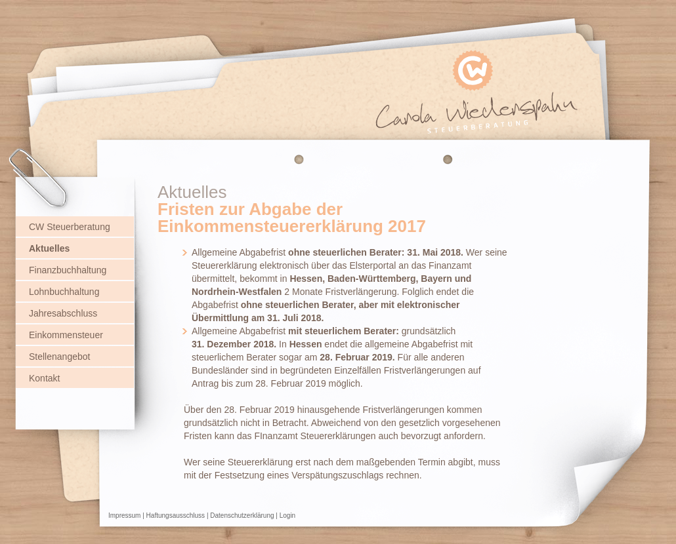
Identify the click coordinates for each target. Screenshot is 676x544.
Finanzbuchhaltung (67, 270)
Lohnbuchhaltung (64, 291)
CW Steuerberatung (69, 227)
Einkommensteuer (66, 335)
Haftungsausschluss (175, 515)
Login (287, 515)
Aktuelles (49, 248)
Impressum (124, 515)
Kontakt (44, 378)
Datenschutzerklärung (242, 515)
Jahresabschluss (63, 313)
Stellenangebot (59, 356)
